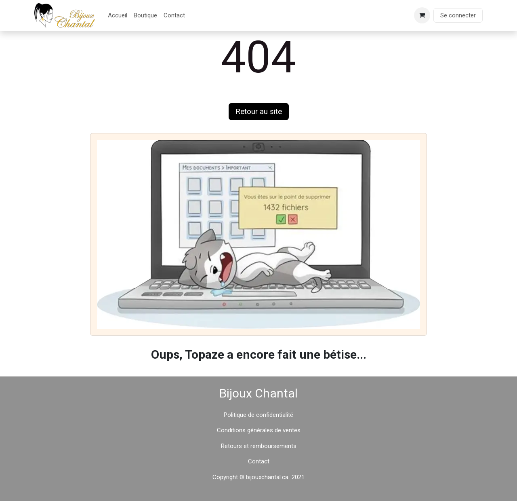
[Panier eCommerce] (422, 15)
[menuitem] (117, 15)
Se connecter (458, 15)
